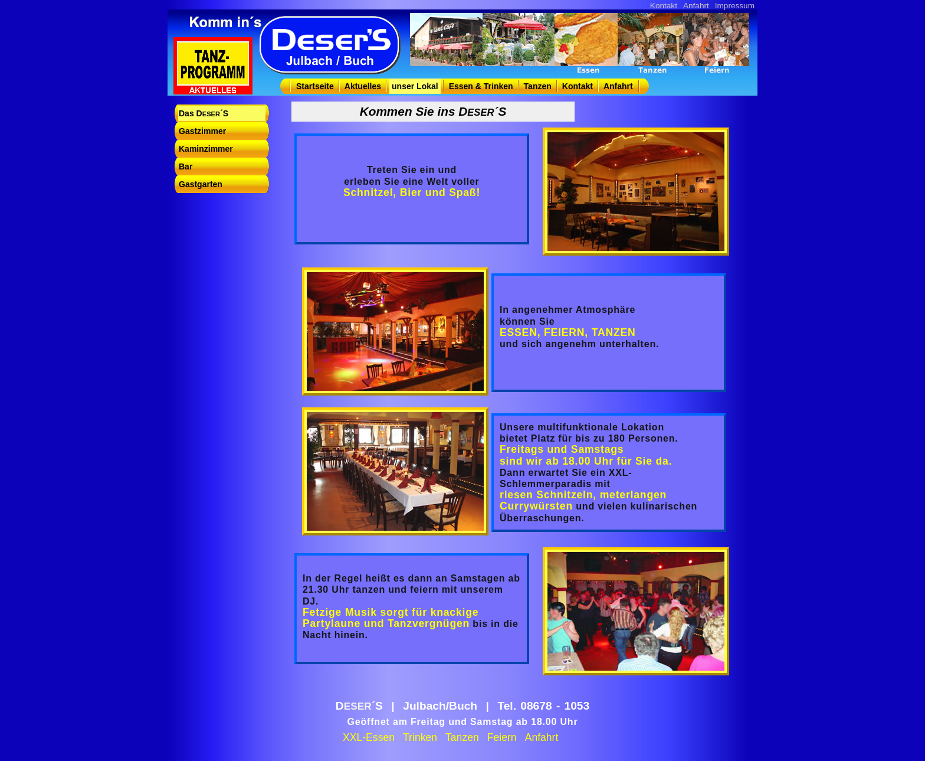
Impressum (735, 5)
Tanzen (538, 86)
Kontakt (663, 5)
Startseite (315, 86)
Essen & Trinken (481, 86)
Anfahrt (696, 5)
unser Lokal (415, 86)
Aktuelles (363, 86)
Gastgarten (200, 184)
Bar (185, 166)
